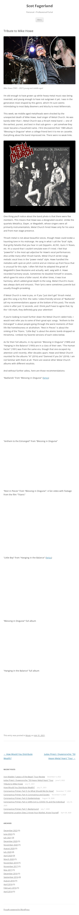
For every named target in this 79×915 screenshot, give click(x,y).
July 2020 (7, 852)
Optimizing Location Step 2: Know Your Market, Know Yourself (31, 812)
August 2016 (9, 880)
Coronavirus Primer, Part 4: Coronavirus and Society (27, 794)
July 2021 (7, 837)
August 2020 (9, 848)
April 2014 (8, 891)
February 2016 (10, 888)
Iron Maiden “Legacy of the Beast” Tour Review (24, 776)
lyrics (45, 377)
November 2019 (11, 862)
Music (28, 735)
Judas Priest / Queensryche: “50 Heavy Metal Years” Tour (28, 780)
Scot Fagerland (39, 6)
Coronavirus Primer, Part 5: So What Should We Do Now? (29, 791)
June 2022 (8, 834)
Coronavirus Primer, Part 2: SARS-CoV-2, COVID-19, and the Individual (34, 801)
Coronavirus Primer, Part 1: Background (21, 809)
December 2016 (10, 873)
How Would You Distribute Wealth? (19, 787)
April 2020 (8, 855)
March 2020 (9, 859)
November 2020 (11, 845)
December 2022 (10, 830)
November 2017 (11, 866)
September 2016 (11, 877)
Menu (39, 20)
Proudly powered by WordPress (17, 909)
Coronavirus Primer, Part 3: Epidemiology (22, 798)
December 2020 (10, 841)
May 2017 (8, 870)
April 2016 (8, 884)
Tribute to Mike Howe (13, 783)
